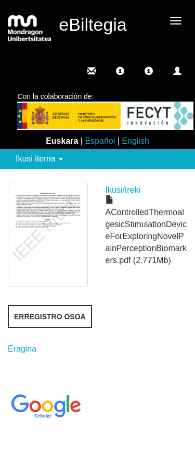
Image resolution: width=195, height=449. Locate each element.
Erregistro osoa (50, 317)
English (135, 140)
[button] (120, 70)
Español (100, 140)
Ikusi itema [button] (39, 158)
